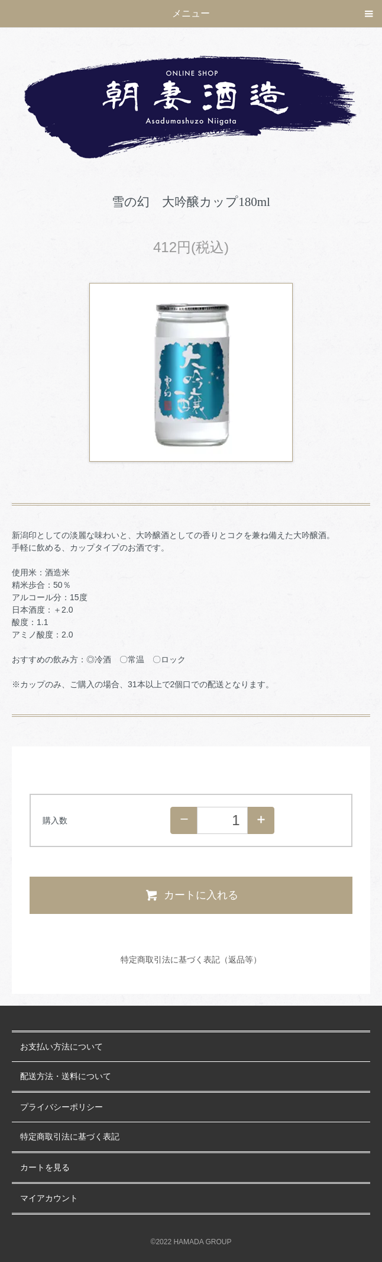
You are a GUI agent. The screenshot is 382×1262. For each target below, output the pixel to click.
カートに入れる (191, 895)
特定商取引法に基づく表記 (69, 1136)
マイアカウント (49, 1198)
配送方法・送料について (65, 1076)
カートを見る (45, 1167)
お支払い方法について (61, 1046)
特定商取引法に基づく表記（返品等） (191, 959)
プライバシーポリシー (61, 1107)
